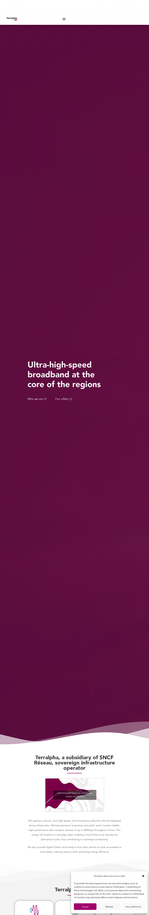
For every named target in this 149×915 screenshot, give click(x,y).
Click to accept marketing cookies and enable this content (74, 797)
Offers (49, 4)
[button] (143, 876)
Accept (85, 906)
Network (66, 4)
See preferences (133, 906)
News (82, 3)
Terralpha (31, 4)
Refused (109, 906)
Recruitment (98, 3)
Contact (29, 11)
